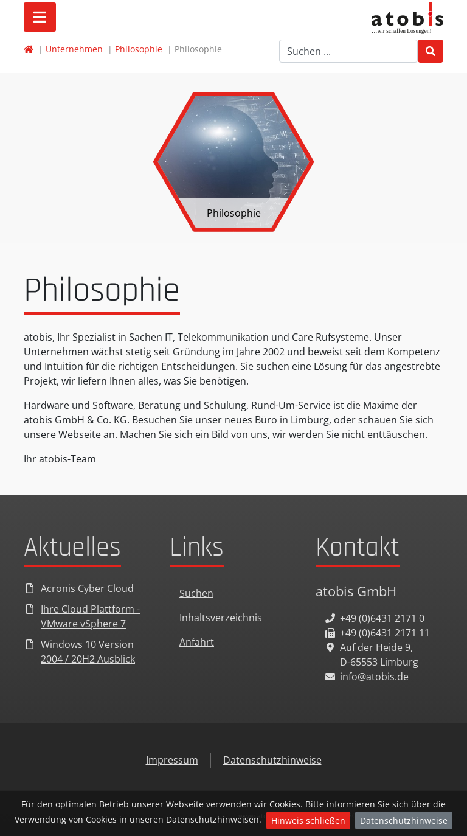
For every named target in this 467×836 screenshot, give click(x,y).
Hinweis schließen (308, 820)
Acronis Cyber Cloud (87, 588)
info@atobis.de (374, 676)
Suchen (196, 593)
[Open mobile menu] (40, 17)
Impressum (172, 760)
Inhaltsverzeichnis (220, 617)
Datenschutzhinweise (404, 820)
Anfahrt (196, 642)
